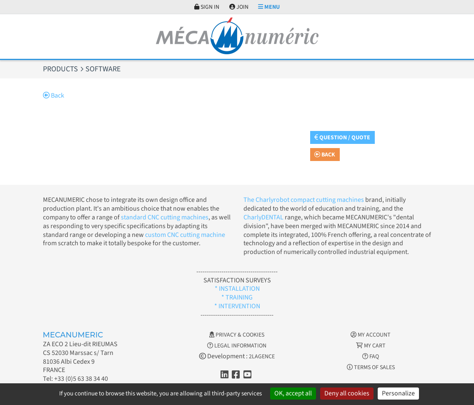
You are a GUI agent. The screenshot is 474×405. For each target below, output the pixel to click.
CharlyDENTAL (264, 217)
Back (53, 95)
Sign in (206, 7)
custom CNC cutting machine (185, 234)
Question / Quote (342, 137)
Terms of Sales (371, 367)
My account (371, 335)
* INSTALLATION (237, 288)
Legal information (236, 346)
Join (238, 7)
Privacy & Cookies (236, 335)
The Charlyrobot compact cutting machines (303, 199)
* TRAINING (237, 297)
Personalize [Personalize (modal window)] (398, 393)
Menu (269, 7)
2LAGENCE (262, 356)
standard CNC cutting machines (164, 217)
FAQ (370, 356)
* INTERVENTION (237, 306)
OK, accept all (293, 393)
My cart (371, 346)
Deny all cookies (346, 393)
